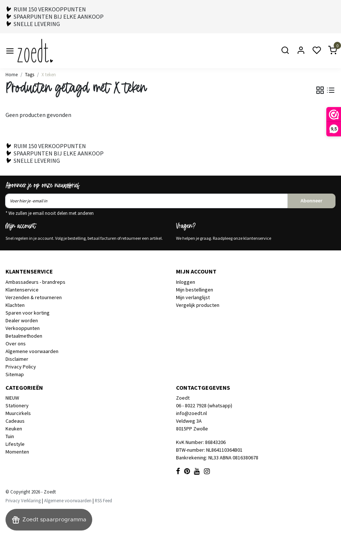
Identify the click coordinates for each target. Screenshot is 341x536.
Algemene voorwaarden (32, 351)
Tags (29, 74)
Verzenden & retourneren (34, 297)
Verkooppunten (23, 328)
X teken (49, 74)
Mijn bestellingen (194, 289)
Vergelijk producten (197, 305)
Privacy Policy (21, 366)
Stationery (17, 405)
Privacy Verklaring (23, 500)
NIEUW (12, 397)
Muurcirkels (18, 413)
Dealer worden (22, 320)
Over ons (16, 343)
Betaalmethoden (24, 336)
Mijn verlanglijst (193, 297)
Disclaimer (17, 359)
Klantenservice (22, 289)
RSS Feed (103, 500)
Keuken (14, 428)
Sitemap (15, 374)
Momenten (17, 451)
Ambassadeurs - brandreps (35, 282)
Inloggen (185, 282)
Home (12, 74)
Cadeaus (15, 421)
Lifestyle (15, 444)
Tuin (10, 436)
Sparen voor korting (28, 312)
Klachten (15, 305)
